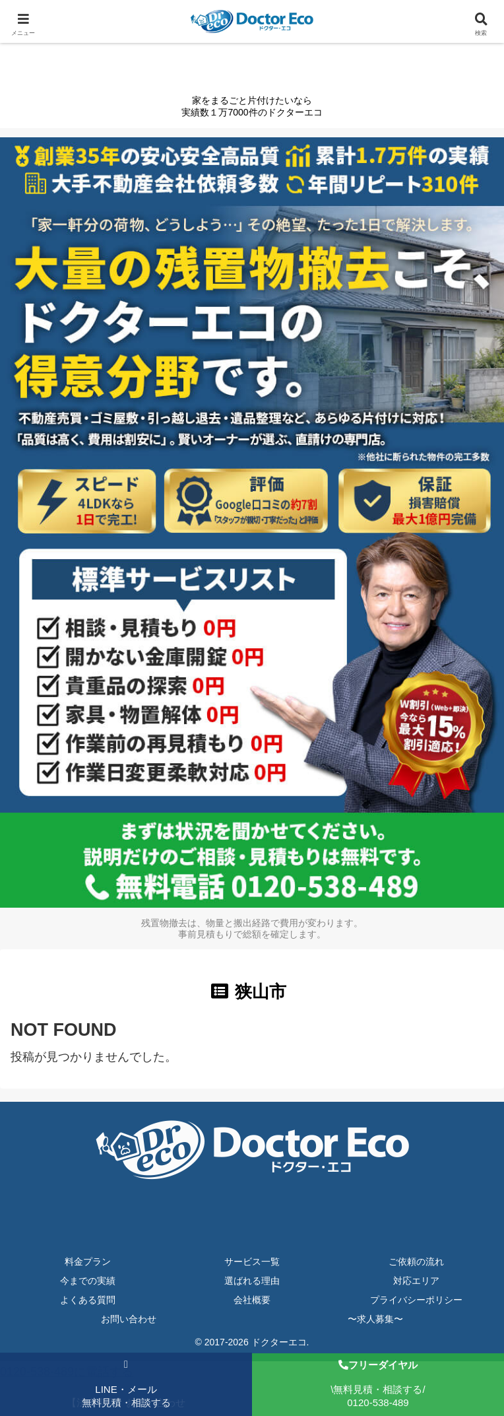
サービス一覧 (252, 1261)
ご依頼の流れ (416, 1261)
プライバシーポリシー (416, 1300)
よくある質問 (87, 1300)
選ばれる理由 (252, 1280)
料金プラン (88, 1261)
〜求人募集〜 (375, 1319)
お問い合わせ (128, 1319)
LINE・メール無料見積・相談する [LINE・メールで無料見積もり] (126, 1383)
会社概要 (252, 1300)
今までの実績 (87, 1280)
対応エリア (416, 1280)
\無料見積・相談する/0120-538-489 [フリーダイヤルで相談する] (378, 1384)
